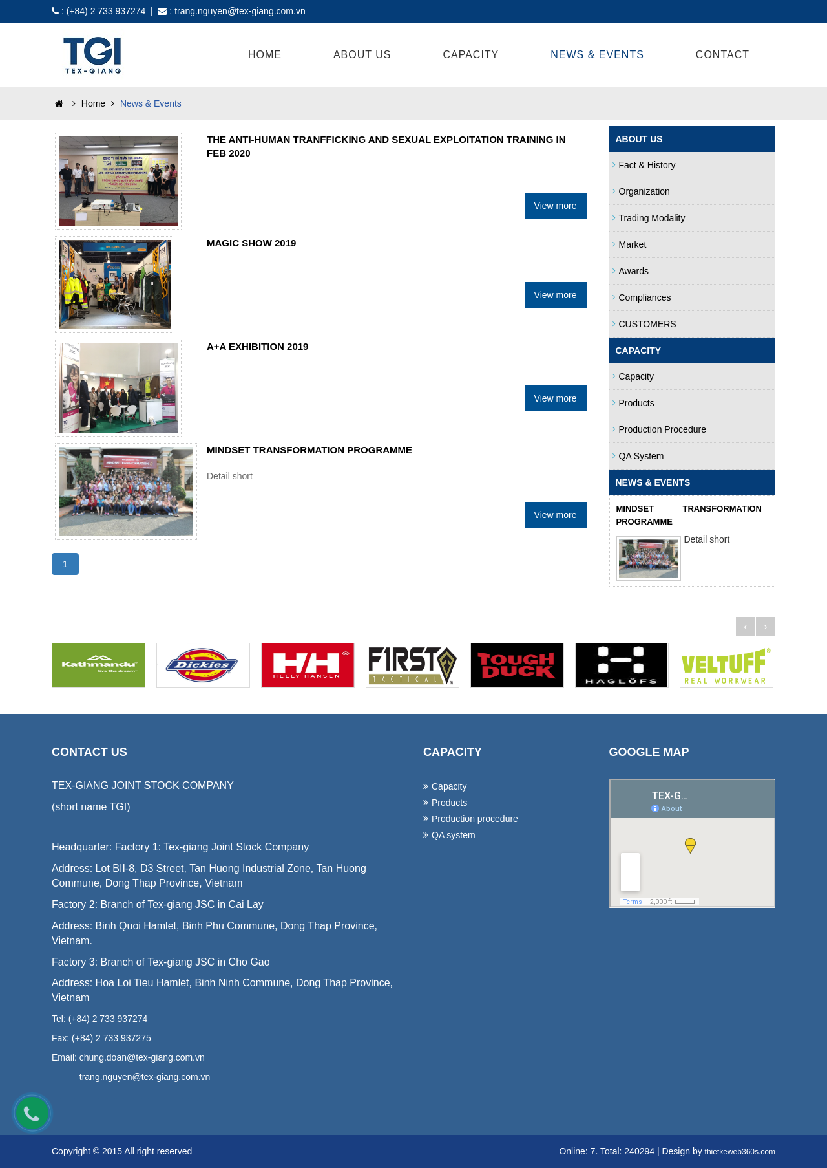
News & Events (597, 54)
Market (629, 244)
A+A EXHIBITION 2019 (257, 346)
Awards (630, 271)
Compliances (641, 297)
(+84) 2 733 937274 (106, 11)
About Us (362, 54)
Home (265, 54)
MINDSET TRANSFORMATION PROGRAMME (309, 449)
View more (555, 205)
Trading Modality (649, 218)
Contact (722, 54)
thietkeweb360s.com (740, 1151)
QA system (638, 456)
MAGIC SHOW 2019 (251, 242)
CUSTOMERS (644, 324)
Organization (641, 191)
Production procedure (659, 429)
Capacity (471, 54)
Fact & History (644, 165)
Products (633, 403)
